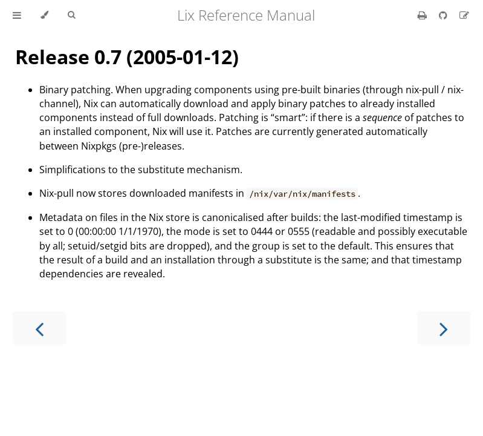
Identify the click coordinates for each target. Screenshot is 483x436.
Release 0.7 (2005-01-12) (127, 57)
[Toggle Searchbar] (71, 15)
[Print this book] (423, 15)
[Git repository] (444, 15)
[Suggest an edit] (464, 15)
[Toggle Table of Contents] (17, 15)
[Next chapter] (444, 328)
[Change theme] (44, 15)
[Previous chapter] (39, 328)
